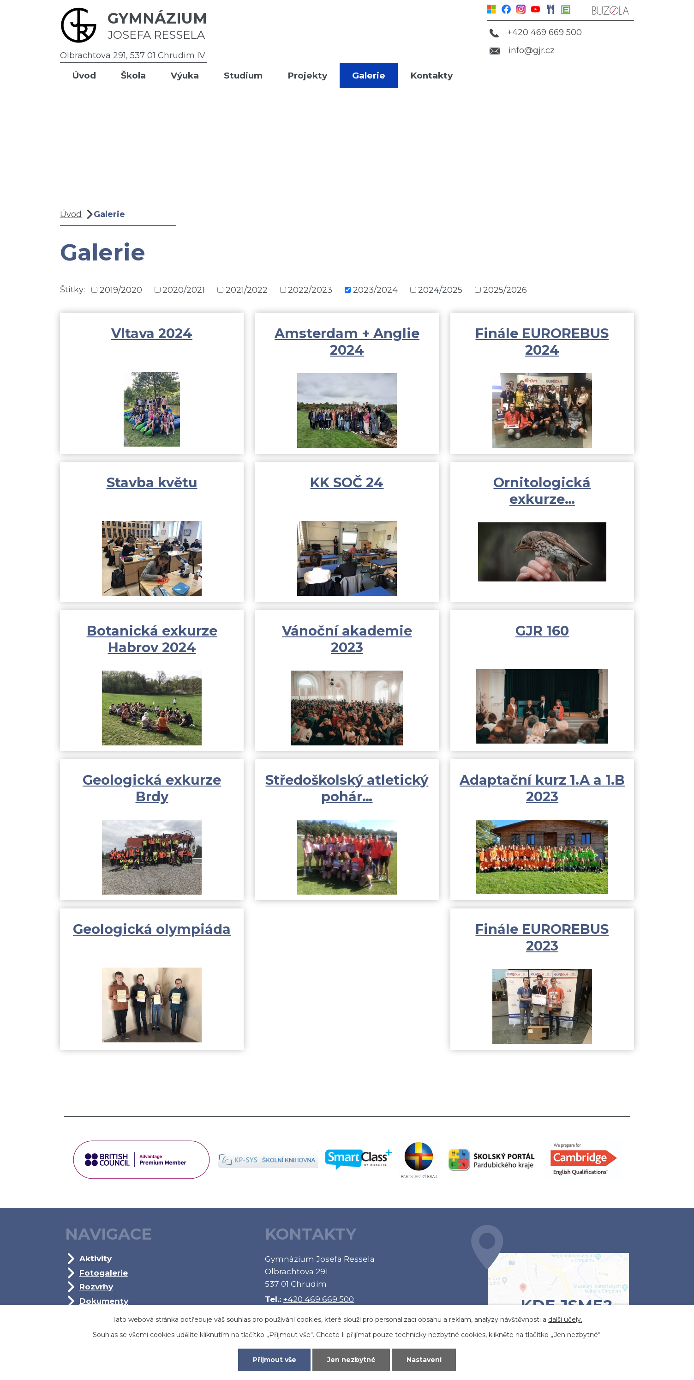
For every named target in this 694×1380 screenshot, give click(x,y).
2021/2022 (247, 289)
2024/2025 (440, 289)
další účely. (565, 1319)
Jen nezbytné (351, 1360)
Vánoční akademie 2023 (347, 639)
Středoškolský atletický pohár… (346, 788)
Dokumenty (103, 1301)
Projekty (307, 75)
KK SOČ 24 (346, 482)
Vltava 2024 (151, 333)
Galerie (368, 75)
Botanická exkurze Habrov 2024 (152, 639)
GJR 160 (542, 631)
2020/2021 (183, 289)
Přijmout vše (274, 1360)
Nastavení (424, 1360)
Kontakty (431, 75)
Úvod (84, 75)
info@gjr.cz (522, 50)
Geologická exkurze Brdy (152, 788)
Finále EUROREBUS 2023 (542, 937)
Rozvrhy (96, 1286)
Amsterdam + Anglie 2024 (347, 341)
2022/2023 (310, 289)
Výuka (185, 75)
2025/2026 (505, 289)
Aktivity (95, 1258)
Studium (243, 75)
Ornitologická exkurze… (542, 490)
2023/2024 (375, 289)
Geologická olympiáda (152, 929)
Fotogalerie (103, 1272)
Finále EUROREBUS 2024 (542, 341)
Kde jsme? (550, 1283)
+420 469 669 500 (536, 32)
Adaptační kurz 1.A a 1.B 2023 (542, 788)
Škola (133, 75)
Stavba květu (152, 482)
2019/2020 (121, 289)
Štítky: (72, 289)
